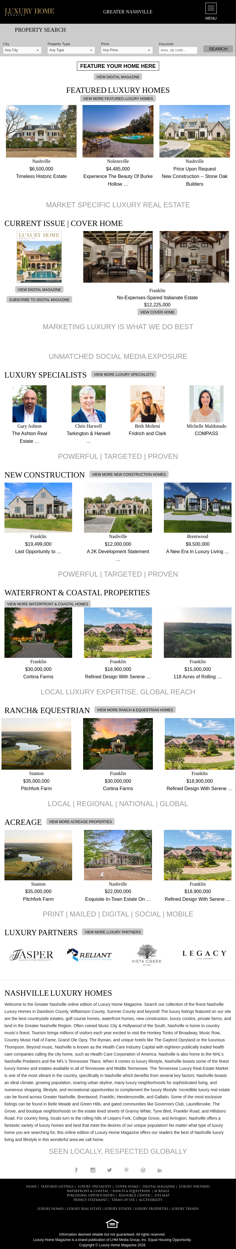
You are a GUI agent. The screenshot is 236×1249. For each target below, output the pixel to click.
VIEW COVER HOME (157, 312)
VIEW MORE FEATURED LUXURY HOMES (118, 99)
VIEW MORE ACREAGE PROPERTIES (80, 822)
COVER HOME (126, 1186)
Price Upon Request (194, 168)
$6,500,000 (41, 168)
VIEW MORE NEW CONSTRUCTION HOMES (129, 474)
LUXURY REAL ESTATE (84, 1209)
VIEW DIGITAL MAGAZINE (118, 77)
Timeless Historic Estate (41, 176)
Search (218, 48)
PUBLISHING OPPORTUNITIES (91, 1195)
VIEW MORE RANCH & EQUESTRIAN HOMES (135, 710)
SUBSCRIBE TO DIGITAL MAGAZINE (39, 300)
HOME (31, 1186)
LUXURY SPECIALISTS (94, 1186)
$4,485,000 (118, 168)
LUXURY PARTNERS (194, 1186)
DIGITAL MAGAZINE (158, 1186)
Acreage (161, 1191)
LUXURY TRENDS (185, 1209)
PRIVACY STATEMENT (90, 1200)
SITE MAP (161, 1195)
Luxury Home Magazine (52, 1240)
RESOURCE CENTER (134, 1195)
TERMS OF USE (123, 1200)
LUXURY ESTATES (118, 1209)
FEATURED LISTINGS (57, 1186)
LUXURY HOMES (50, 1209)
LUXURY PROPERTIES (151, 1209)
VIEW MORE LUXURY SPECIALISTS (124, 375)
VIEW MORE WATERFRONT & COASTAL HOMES (47, 604)
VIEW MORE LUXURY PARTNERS (113, 932)
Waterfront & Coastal (87, 1191)
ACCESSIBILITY (151, 1200)
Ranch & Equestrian (131, 1191)
